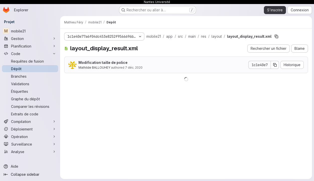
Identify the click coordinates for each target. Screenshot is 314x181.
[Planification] (30, 46)
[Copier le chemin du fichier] (276, 36)
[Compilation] (30, 121)
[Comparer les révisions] (30, 106)
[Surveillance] (30, 144)
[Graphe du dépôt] (30, 98)
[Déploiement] (30, 128)
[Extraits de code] (30, 113)
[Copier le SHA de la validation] (275, 65)
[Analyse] (30, 151)
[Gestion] (30, 38)
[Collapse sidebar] (30, 174)
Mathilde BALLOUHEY (94, 67)
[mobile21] (30, 30)
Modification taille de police (103, 62)
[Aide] (30, 166)
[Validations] (30, 83)
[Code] (30, 53)
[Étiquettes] (30, 91)
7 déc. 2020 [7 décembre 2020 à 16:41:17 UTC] (134, 67)
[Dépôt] (30, 68)
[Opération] (30, 136)
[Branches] (30, 76)
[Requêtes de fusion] (30, 61)
